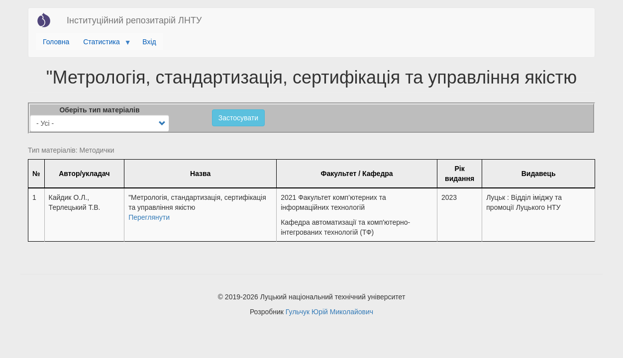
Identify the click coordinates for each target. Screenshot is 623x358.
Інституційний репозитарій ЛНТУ (134, 20)
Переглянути (149, 217)
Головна (56, 42)
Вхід (149, 42)
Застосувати (238, 118)
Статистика (103, 44)
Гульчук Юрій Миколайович (329, 312)
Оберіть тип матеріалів (99, 110)
